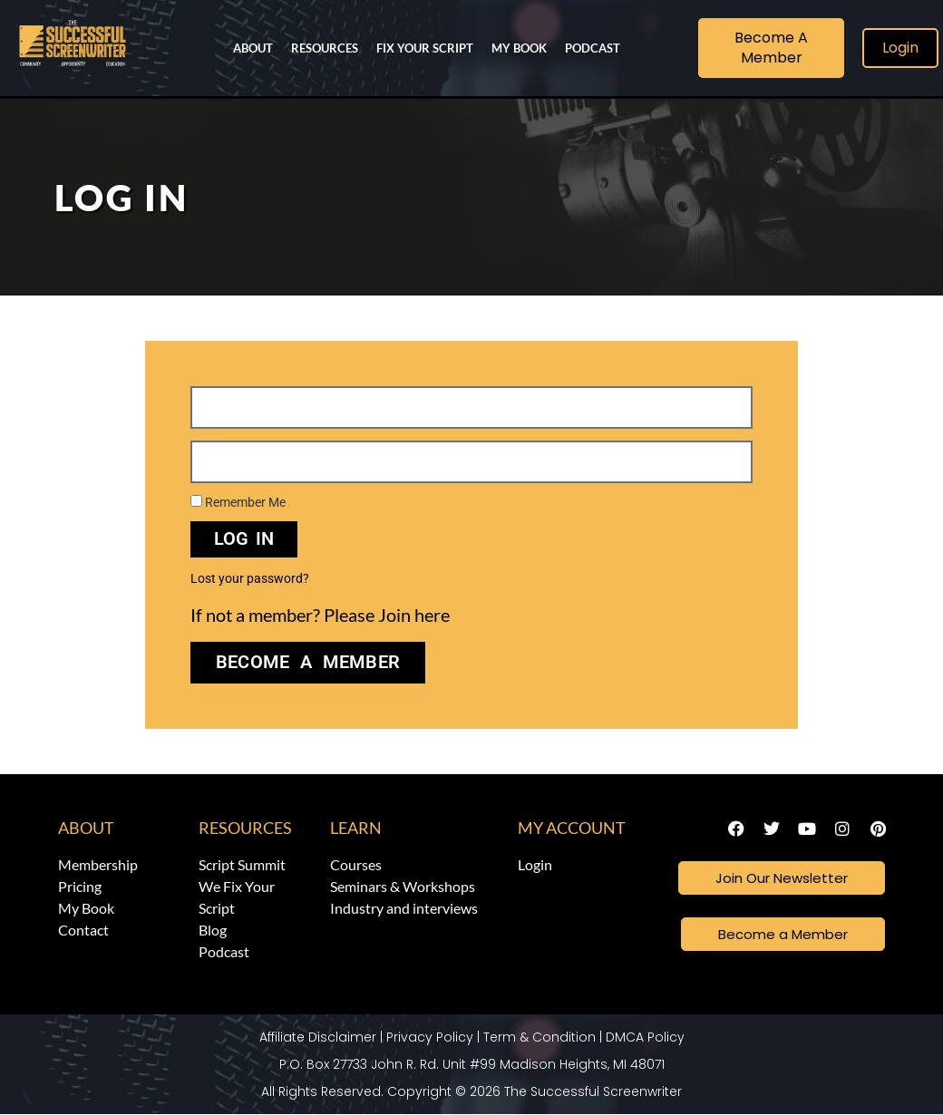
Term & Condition (539, 1038)
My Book (519, 48)
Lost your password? (249, 578)
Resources (324, 48)
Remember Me (238, 502)
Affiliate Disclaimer (317, 1038)
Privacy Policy (429, 1038)
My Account (572, 828)
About (253, 48)
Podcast (592, 48)
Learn (356, 828)
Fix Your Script (424, 48)
